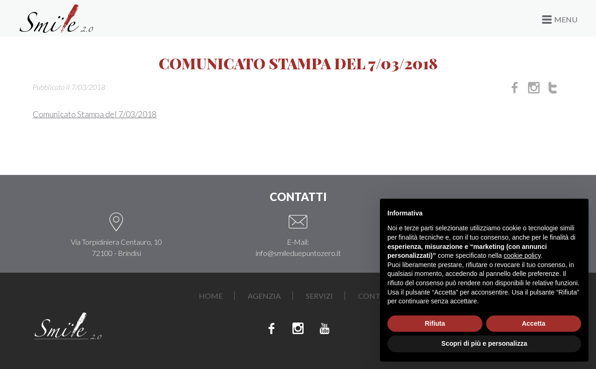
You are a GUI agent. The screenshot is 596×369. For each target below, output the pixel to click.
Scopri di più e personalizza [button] (484, 343)
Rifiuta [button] (435, 323)
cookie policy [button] (522, 255)
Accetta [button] (534, 323)
